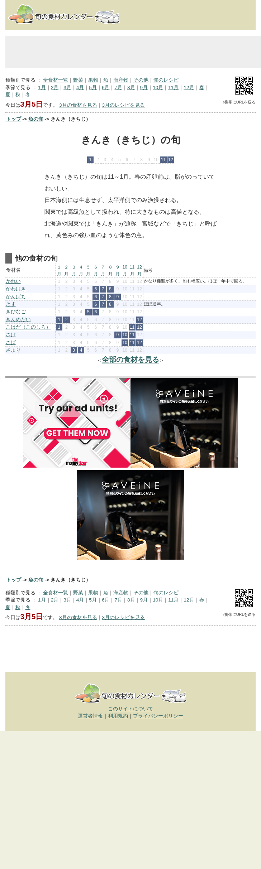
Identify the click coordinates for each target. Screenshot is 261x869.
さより (13, 350)
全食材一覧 (55, 80)
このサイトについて (130, 708)
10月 (158, 87)
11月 (173, 87)
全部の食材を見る (130, 359)
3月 (67, 87)
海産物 (120, 80)
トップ (13, 119)
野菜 (78, 80)
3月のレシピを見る (123, 105)
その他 (140, 80)
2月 (55, 87)
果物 (93, 80)
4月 (80, 87)
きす (11, 304)
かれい (13, 281)
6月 (106, 87)
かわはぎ (16, 288)
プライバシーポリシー (158, 716)
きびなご (16, 311)
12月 (189, 87)
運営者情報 (90, 716)
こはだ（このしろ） (28, 327)
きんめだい (18, 319)
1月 (42, 87)
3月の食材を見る (78, 105)
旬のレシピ (166, 80)
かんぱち (16, 296)
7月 (118, 87)
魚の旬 (35, 119)
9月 (144, 87)
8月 (131, 87)
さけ (11, 334)
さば (11, 342)
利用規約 (118, 716)
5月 (93, 87)
